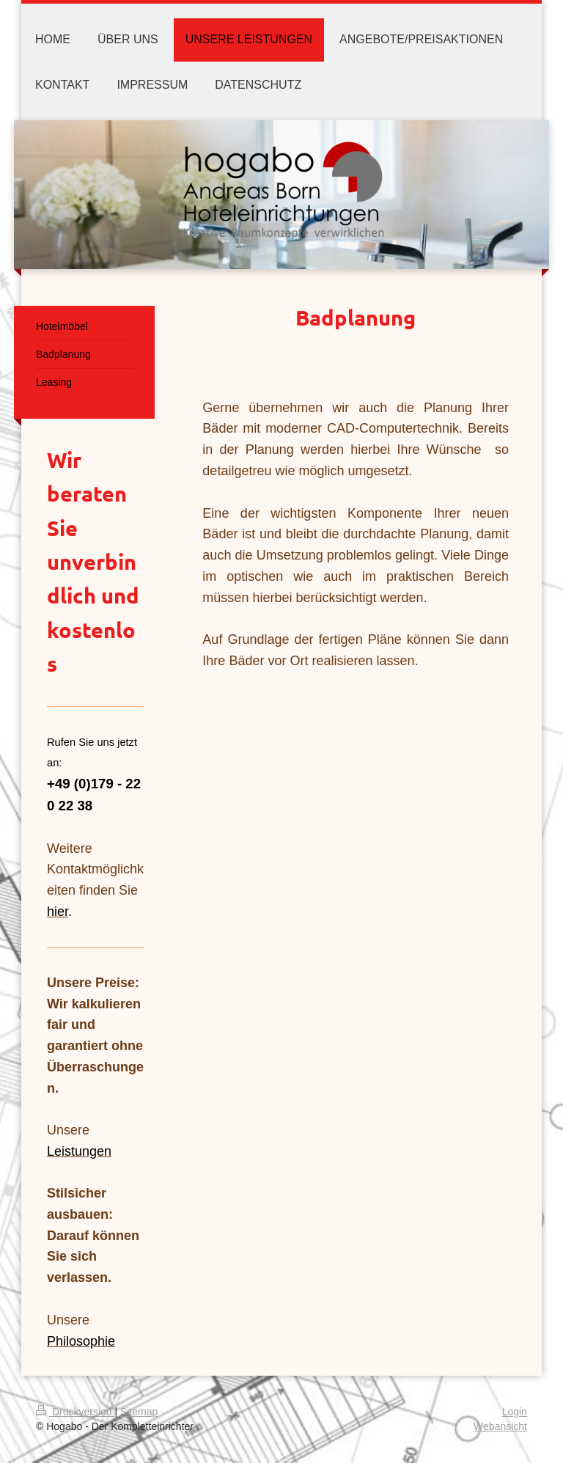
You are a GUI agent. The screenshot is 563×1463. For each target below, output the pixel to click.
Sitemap (139, 1412)
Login (514, 1412)
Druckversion (75, 1412)
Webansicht (500, 1426)
